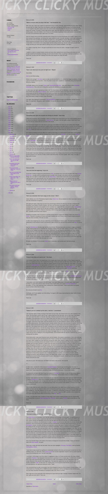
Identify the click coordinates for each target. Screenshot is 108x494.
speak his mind (48, 451)
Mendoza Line (33, 227)
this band (57, 373)
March (11, 152)
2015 (9, 110)
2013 (9, 114)
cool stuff (69, 268)
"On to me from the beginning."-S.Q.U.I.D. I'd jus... (15, 169)
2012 (9, 116)
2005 (9, 130)
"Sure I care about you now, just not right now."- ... (14, 160)
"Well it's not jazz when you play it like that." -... (15, 156)
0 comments (49, 62)
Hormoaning (78, 206)
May (11, 148)
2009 (9, 122)
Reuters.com (35, 379)
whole (30, 417)
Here (27, 76)
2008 (9, 124)
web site (63, 134)
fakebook (10, 28)
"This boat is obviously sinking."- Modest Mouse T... (14, 187)
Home (54, 484)
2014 (9, 112)
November (12, 136)
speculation (33, 140)
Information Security (11, 67)
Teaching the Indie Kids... (55, 85)
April (11, 150)
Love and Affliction (50, 99)
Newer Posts (29, 484)
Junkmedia (12, 69)
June (11, 146)
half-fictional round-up (76, 276)
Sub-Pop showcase (70, 283)
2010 (9, 120)
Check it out (55, 199)
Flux (49, 398)
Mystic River (53, 176)
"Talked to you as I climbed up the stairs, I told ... (15, 182)
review (46, 241)
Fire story (63, 445)
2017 (9, 106)
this (53, 173)
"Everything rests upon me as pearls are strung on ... (14, 165)
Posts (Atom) (35, 486)
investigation (29, 425)
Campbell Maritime (52, 367)
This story (39, 79)
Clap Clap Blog (44, 398)
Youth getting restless (31, 447)
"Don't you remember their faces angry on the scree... (15, 173)
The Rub (53, 398)
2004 (9, 132)
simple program (35, 265)
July (11, 144)
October (11, 138)
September (12, 140)
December (12, 134)
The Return (69, 445)
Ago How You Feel (12, 51)
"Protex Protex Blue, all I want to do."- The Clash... (14, 178)
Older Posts (78, 484)
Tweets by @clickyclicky (12, 99)
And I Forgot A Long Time (13, 50)
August (11, 142)
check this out (49, 120)
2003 (9, 193)
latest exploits (35, 442)
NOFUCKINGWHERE (12, 54)
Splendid (18, 69)
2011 (9, 118)
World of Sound (16, 70)
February (12, 154)
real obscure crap (70, 266)
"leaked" (55, 422)
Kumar (45, 85)
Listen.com (17, 66)
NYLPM (65, 398)
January (11, 190)
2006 (9, 128)
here (30, 129)
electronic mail (11, 27)
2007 (9, 126)
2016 (9, 108)
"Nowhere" (34, 458)
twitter (9, 30)
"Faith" (37, 462)
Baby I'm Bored (42, 91)
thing (33, 417)
